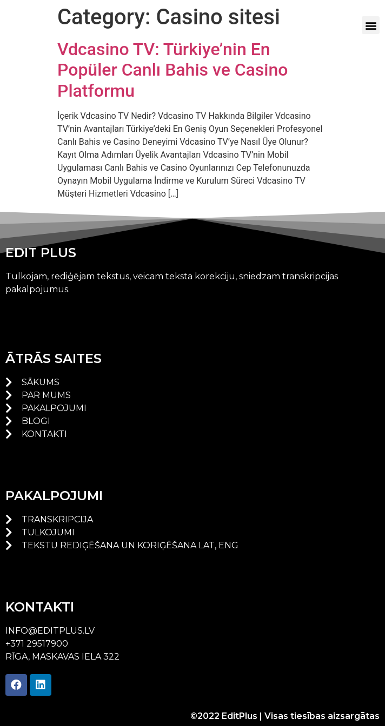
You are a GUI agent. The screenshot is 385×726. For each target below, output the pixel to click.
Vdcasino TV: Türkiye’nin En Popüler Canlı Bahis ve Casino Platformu (172, 70)
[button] (371, 25)
